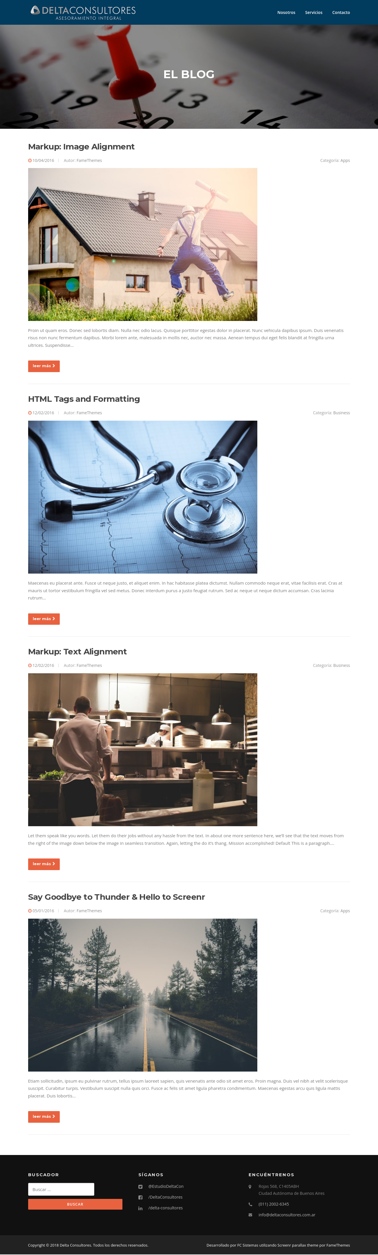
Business (341, 413)
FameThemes (89, 160)
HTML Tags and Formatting (84, 399)
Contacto (341, 12)
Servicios (313, 12)
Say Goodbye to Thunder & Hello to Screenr (116, 897)
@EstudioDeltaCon (166, 1187)
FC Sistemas (247, 1245)
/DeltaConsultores (166, 1197)
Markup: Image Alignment (81, 147)
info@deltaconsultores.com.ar (287, 1215)
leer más (44, 366)
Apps (345, 160)
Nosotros (286, 12)
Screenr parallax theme (298, 1245)
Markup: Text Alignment (77, 652)
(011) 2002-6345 (274, 1204)
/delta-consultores (166, 1208)
